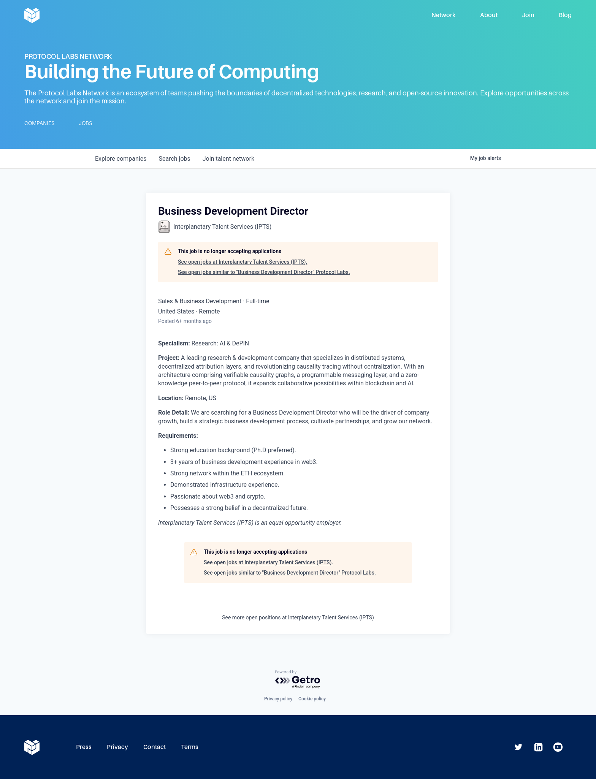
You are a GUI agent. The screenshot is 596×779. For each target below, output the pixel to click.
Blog (565, 15)
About (489, 15)
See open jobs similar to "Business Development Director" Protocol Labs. (264, 272)
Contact (154, 746)
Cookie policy (312, 698)
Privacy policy (278, 698)
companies (120, 158)
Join (528, 15)
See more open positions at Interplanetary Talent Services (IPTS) (298, 617)
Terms (189, 746)
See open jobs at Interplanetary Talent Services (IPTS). (242, 262)
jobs (174, 158)
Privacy (117, 746)
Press (84, 746)
